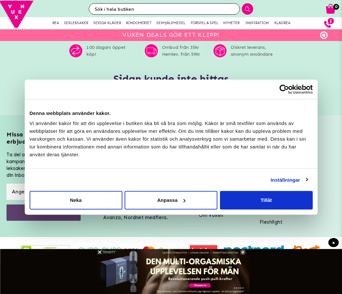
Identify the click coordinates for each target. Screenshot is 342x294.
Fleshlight (271, 222)
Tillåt (266, 200)
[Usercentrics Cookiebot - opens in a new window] (284, 89)
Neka (76, 200)
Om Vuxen (211, 215)
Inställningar (285, 179)
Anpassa (171, 200)
